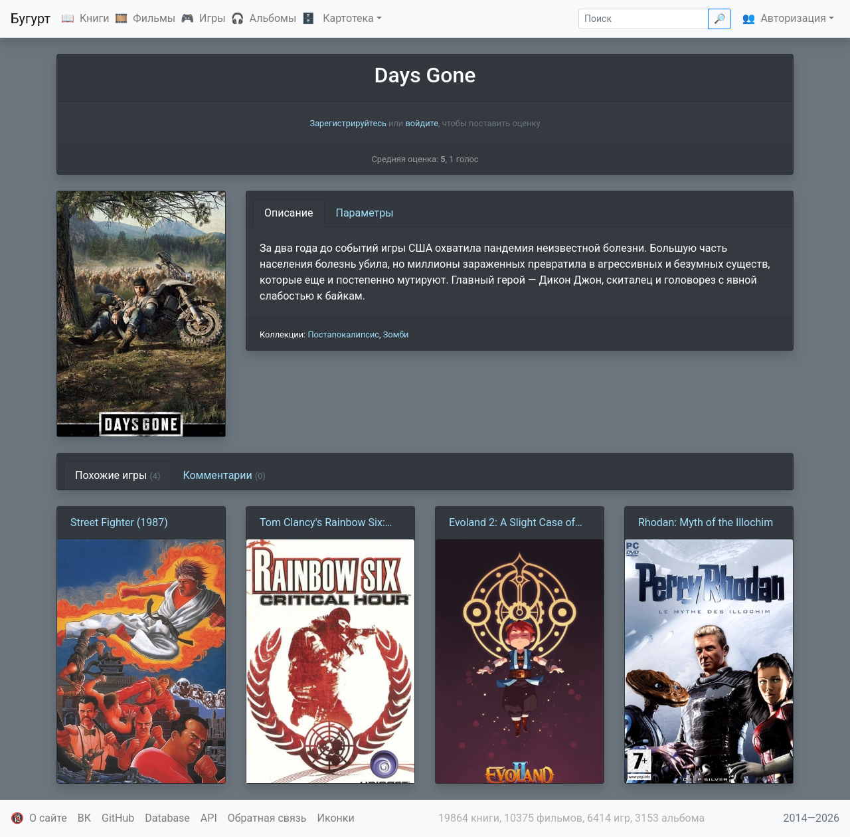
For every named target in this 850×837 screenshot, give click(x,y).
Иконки (336, 818)
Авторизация (793, 18)
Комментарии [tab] (224, 475)
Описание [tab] (288, 213)
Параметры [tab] (365, 213)
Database (167, 818)
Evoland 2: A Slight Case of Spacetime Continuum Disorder (512, 523)
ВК (84, 818)
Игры (212, 18)
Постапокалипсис (343, 334)
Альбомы (273, 18)
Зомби (396, 334)
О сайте (48, 818)
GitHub (118, 818)
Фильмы (154, 18)
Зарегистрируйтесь (348, 123)
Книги (95, 18)
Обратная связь (267, 818)
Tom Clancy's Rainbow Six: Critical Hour (322, 523)
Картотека (348, 18)
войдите (421, 123)
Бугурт (30, 19)
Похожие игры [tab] (117, 475)
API (209, 818)
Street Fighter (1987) (119, 522)
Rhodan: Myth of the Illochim (705, 522)
